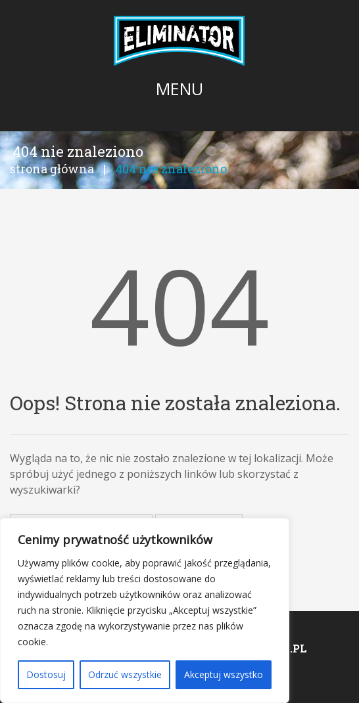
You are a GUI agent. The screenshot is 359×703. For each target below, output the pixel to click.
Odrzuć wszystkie (125, 674)
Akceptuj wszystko (223, 674)
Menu (179, 88)
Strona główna (52, 169)
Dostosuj (46, 674)
